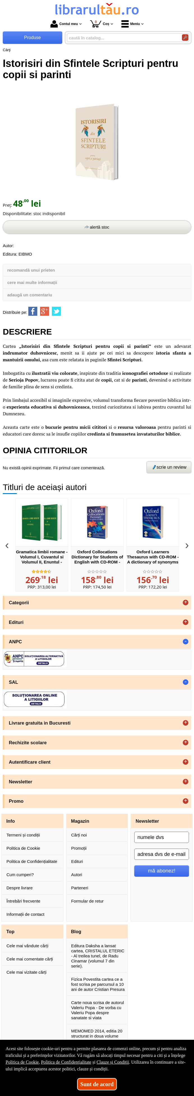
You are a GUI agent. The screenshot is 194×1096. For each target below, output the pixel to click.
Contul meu (64, 24)
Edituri (77, 861)
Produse (32, 37)
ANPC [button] (15, 641)
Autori (76, 874)
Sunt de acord (97, 1084)
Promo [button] (16, 801)
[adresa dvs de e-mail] (161, 854)
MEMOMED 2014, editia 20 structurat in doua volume (97, 1033)
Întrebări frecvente (23, 901)
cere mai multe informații (32, 282)
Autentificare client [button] (30, 762)
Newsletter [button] (20, 781)
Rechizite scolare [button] (28, 742)
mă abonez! (161, 871)
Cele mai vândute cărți (27, 945)
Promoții (79, 848)
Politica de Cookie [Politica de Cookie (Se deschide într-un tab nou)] (22, 1062)
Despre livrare (19, 887)
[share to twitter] (56, 311)
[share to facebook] (32, 311)
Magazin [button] (80, 821)
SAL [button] (13, 682)
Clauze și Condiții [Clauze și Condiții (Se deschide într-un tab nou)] (112, 1062)
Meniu (130, 24)
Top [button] (10, 931)
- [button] (185, 641)
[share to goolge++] (44, 311)
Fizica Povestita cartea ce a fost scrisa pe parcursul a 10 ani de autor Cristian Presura (98, 984)
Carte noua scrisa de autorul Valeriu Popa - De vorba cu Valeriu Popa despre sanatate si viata (97, 1010)
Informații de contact (25, 914)
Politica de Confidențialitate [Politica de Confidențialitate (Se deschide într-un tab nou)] (66, 1062)
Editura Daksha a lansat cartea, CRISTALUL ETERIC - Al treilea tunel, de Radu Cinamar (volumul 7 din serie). (97, 955)
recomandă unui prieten (31, 270)
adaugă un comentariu (29, 294)
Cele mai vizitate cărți (26, 972)
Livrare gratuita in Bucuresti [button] (40, 722)
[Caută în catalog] (185, 37)
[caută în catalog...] (122, 37)
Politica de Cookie (23, 848)
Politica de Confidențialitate (31, 861)
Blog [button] (76, 931)
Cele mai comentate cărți (29, 959)
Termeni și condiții (23, 835)
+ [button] (185, 602)
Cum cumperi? (20, 874)
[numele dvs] (161, 837)
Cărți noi (79, 835)
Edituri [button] (16, 622)
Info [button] (10, 821)
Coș (99, 24)
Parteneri (79, 887)
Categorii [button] (19, 602)
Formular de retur (87, 901)
